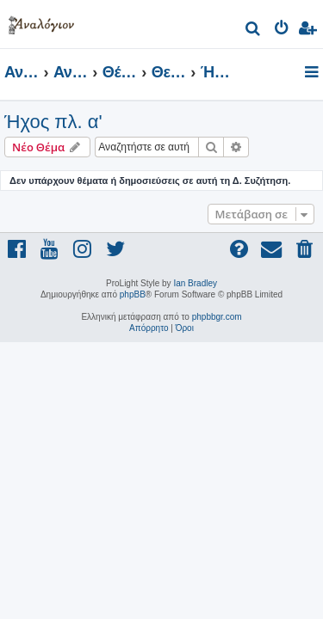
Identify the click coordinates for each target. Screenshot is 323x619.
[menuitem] (254, 30)
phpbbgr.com (217, 317)
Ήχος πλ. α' (53, 121)
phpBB (133, 294)
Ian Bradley (195, 283)
